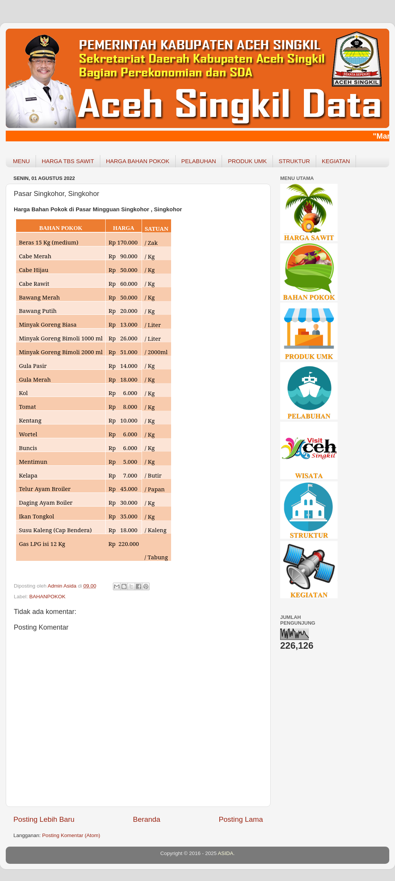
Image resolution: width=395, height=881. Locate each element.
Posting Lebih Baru (44, 819)
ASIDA (225, 853)
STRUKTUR (294, 161)
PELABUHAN (198, 161)
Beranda (146, 819)
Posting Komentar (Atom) (71, 835)
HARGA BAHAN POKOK (138, 161)
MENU (21, 161)
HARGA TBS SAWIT (68, 161)
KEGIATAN (336, 161)
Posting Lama (241, 819)
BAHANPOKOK (47, 596)
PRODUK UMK (247, 161)
